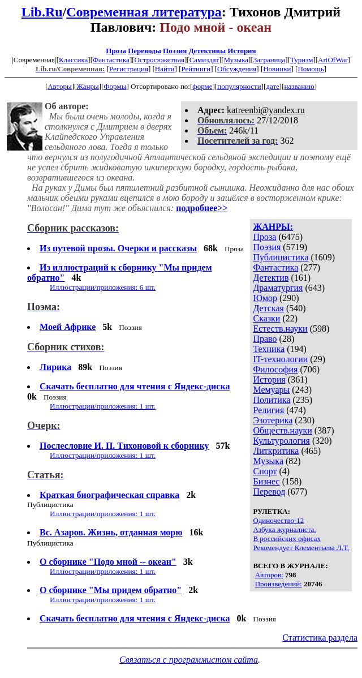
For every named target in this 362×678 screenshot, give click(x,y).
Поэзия (175, 50)
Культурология (281, 440)
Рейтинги (196, 69)
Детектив (270, 277)
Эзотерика (272, 420)
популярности (239, 86)
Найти (165, 69)
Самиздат (204, 59)
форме (202, 86)
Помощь (311, 69)
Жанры (87, 86)
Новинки (277, 69)
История (241, 50)
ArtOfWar (332, 59)
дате (272, 86)
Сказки (266, 318)
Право (265, 339)
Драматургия (278, 288)
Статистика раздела (319, 637)
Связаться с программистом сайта (188, 659)
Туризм (301, 59)
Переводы (144, 50)
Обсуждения (236, 69)
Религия (268, 410)
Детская (268, 308)
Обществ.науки (282, 430)
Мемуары (271, 389)
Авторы (59, 86)
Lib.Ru (42, 12)
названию (299, 86)
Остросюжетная (159, 59)
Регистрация (128, 69)
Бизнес (266, 481)
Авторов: (269, 574)
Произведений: (278, 584)
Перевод (269, 491)
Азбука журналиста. (284, 529)
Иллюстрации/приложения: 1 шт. (103, 406)
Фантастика (111, 59)
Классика (73, 59)
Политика (271, 400)
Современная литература (144, 12)
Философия (275, 369)
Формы (115, 86)
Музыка (236, 59)
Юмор (265, 298)
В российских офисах (287, 538)
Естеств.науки (280, 328)
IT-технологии (280, 359)
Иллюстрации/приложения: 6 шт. (103, 287)
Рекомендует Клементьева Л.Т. (301, 547)
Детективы (207, 50)
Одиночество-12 (278, 520)
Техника (269, 349)
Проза (116, 50)
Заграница (269, 59)
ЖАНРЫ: (273, 226)
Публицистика (280, 257)
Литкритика (276, 451)
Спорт (265, 471)
